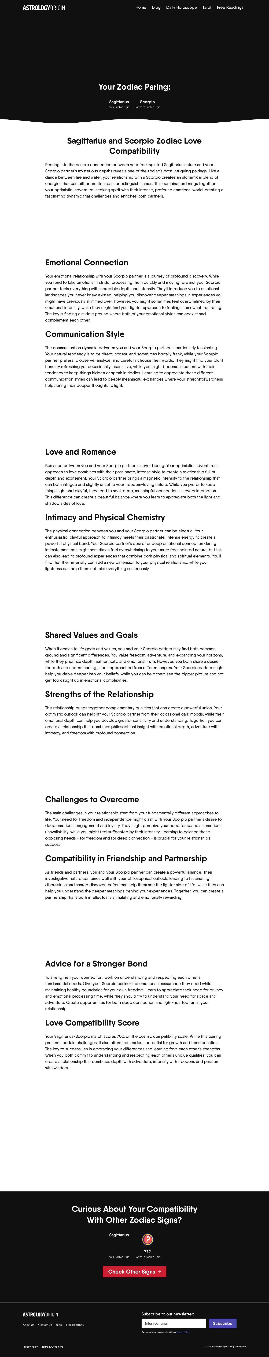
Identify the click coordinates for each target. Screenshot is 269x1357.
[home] (44, 7)
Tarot (206, 7)
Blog (156, 7)
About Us (28, 1324)
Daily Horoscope (181, 7)
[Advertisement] (134, 50)
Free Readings (230, 7)
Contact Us (45, 1324)
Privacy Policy (30, 1346)
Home (141, 7)
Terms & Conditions (52, 1346)
